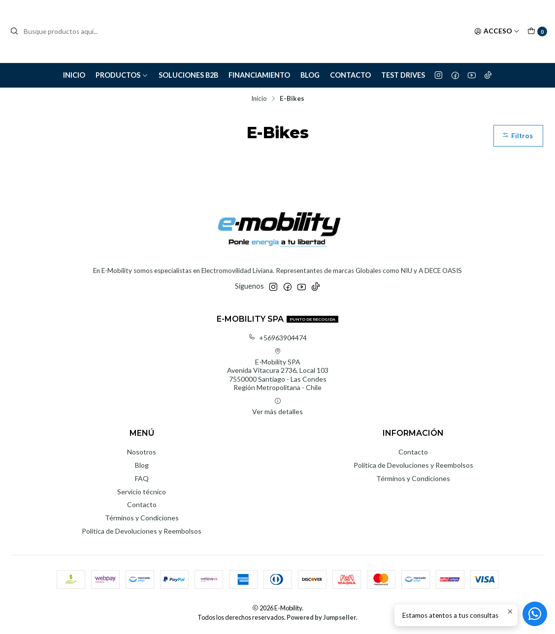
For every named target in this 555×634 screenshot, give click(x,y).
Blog (310, 75)
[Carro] (537, 31)
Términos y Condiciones (142, 517)
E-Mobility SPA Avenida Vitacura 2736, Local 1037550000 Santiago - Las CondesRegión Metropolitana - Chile (277, 370)
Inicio (74, 75)
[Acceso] (497, 31)
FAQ (142, 478)
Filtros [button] (517, 135)
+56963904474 (277, 337)
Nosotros (141, 452)
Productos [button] (122, 75)
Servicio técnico (141, 491)
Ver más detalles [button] (277, 406)
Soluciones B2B (188, 75)
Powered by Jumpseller (321, 617)
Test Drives (403, 75)
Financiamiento (259, 75)
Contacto (350, 75)
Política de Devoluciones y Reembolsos (141, 531)
